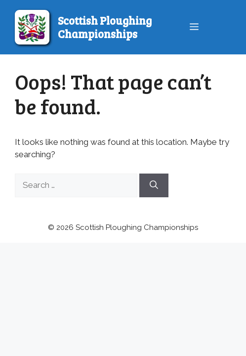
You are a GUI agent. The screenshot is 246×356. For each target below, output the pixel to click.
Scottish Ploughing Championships (105, 27)
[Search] (153, 185)
